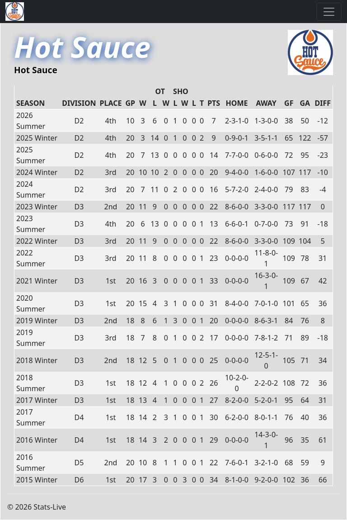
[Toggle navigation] (329, 12)
